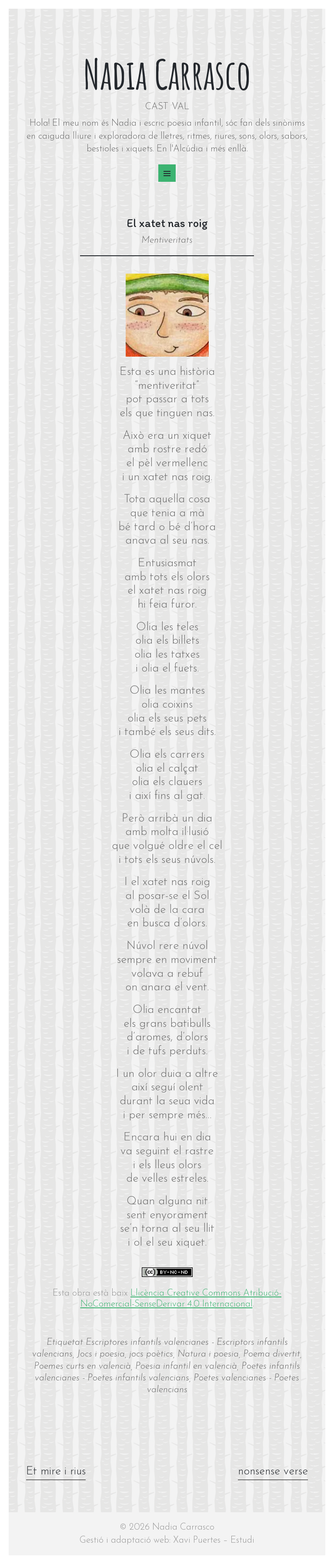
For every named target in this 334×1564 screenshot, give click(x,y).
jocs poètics (151, 1354)
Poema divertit (271, 1354)
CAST (156, 106)
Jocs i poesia (101, 1354)
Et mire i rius (56, 1471)
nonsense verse (272, 1471)
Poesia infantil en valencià (186, 1366)
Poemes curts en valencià (82, 1366)
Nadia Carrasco (167, 74)
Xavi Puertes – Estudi (213, 1540)
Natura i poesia (208, 1354)
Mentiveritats (167, 240)
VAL (180, 106)
